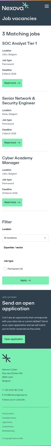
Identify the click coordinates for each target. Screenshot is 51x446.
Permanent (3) (15, 269)
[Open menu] (47, 6)
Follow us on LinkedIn (13, 399)
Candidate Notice (9, 418)
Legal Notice (7, 422)
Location (6, 229)
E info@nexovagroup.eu (14, 395)
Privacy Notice (8, 414)
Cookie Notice (8, 427)
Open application (13, 339)
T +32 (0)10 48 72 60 (12, 390)
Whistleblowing (8, 431)
